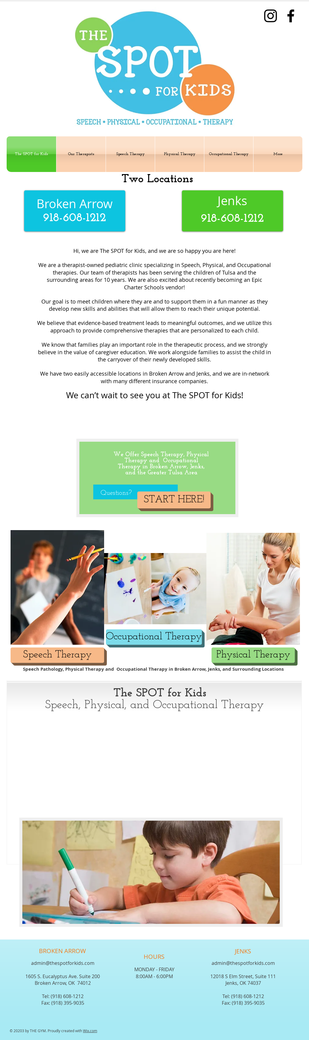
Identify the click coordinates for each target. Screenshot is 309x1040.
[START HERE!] (174, 499)
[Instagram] (270, 15)
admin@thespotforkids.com (62, 963)
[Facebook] (290, 15)
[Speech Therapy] (57, 655)
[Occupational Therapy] (154, 637)
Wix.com (90, 1030)
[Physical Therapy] (253, 655)
